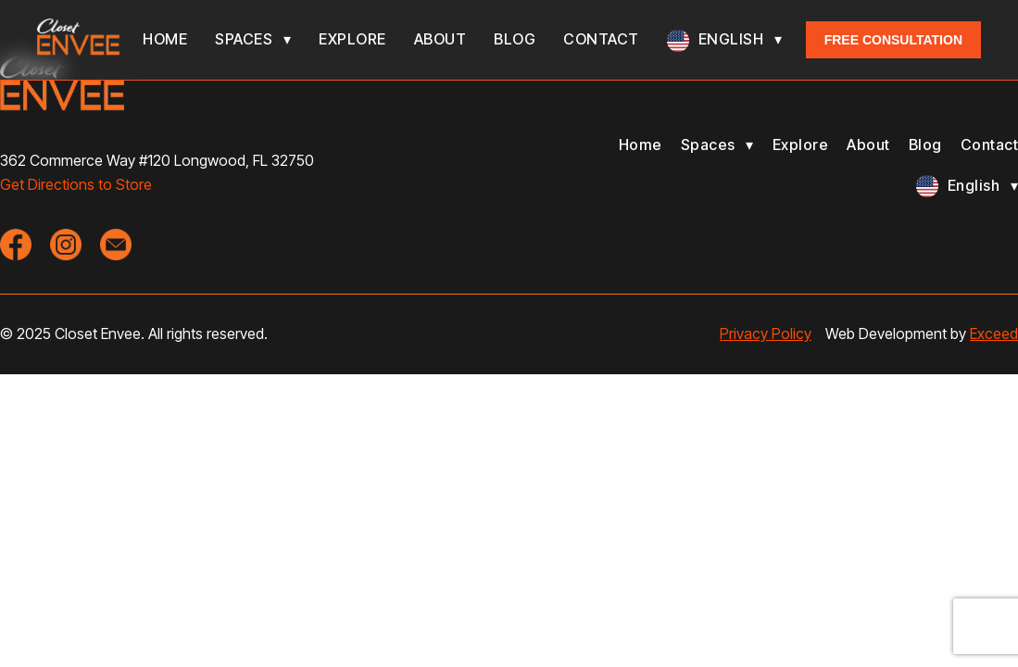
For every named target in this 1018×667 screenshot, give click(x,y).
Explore (352, 39)
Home (165, 39)
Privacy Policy (765, 333)
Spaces (243, 39)
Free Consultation (893, 39)
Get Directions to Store (76, 184)
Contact (601, 39)
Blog (514, 39)
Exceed (994, 333)
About (440, 39)
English (731, 39)
